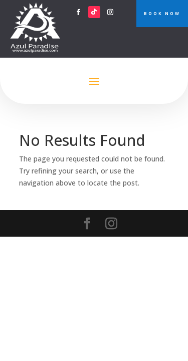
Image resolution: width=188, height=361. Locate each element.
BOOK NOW (162, 13)
